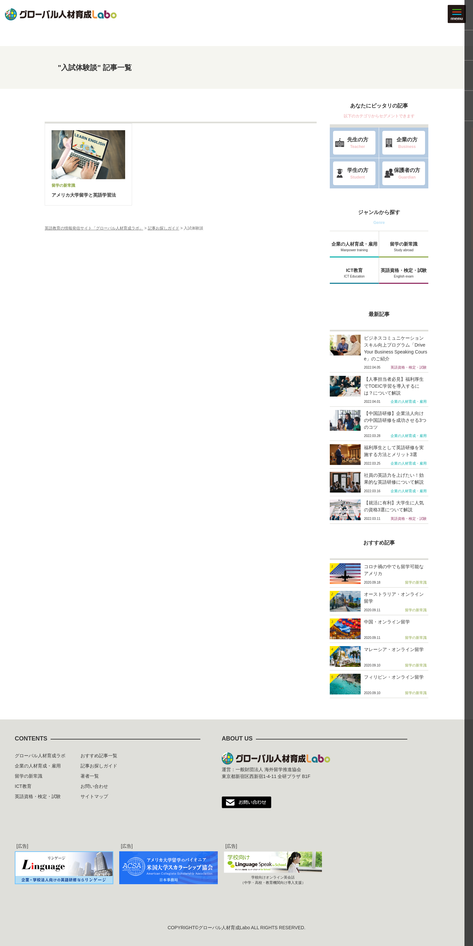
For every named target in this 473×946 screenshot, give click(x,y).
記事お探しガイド (163, 228)
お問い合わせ (94, 786)
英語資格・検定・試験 (404, 272)
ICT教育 (354, 272)
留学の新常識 (403, 246)
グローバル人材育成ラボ (40, 755)
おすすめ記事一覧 (98, 755)
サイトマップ (94, 796)
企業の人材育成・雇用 (354, 246)
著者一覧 (89, 776)
